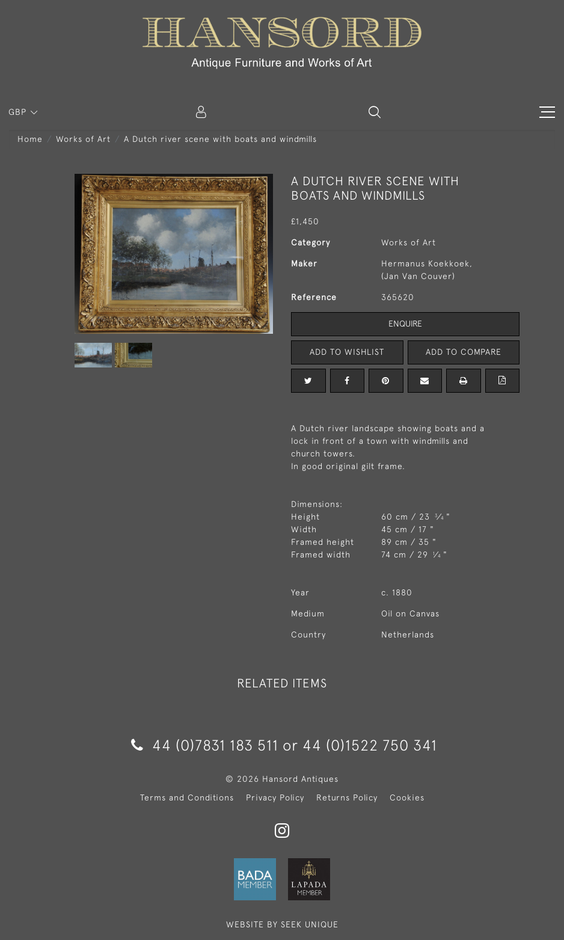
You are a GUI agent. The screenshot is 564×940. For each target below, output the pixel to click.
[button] (374, 112)
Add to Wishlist (347, 352)
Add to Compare (463, 352)
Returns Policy (347, 797)
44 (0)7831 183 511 (205, 745)
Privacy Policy (275, 797)
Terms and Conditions (187, 797)
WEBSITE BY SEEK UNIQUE (282, 924)
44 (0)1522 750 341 (369, 745)
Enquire (405, 323)
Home (30, 139)
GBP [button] (18, 112)
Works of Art (83, 139)
